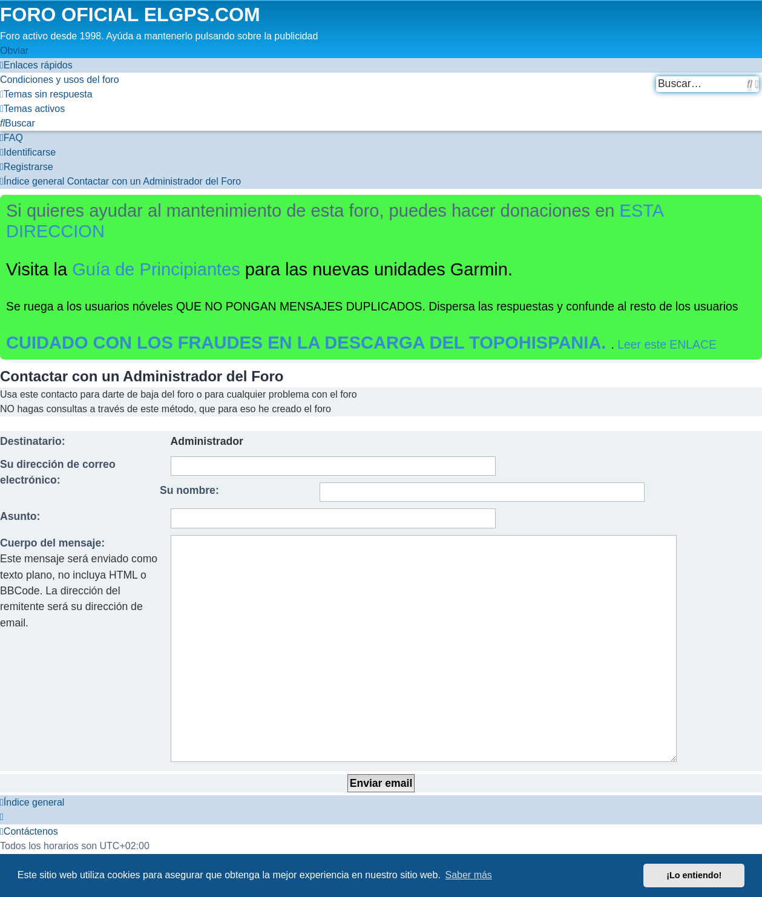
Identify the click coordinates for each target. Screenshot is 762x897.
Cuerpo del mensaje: (52, 543)
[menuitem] (59, 79)
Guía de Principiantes (156, 269)
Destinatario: (32, 441)
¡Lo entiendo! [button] (693, 875)
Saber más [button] (468, 875)
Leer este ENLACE (667, 344)
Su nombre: (189, 490)
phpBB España (146, 814)
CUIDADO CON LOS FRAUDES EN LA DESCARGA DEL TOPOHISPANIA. (308, 342)
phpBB (88, 800)
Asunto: (20, 516)
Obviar (14, 50)
